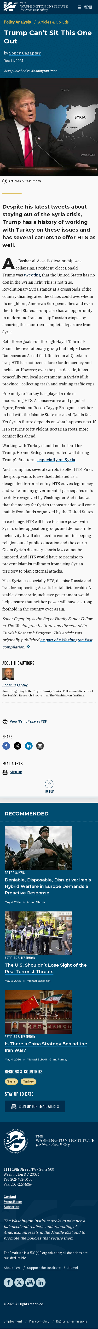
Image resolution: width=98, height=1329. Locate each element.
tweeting (32, 275)
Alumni (72, 1268)
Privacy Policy (39, 1321)
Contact (10, 1197)
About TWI (12, 1268)
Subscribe (11, 1207)
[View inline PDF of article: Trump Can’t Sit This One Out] (49, 721)
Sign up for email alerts (35, 1106)
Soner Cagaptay (25, 53)
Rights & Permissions (71, 1321)
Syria (11, 1081)
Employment (13, 1321)
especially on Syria (56, 459)
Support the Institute (44, 1268)
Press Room (13, 1202)
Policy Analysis (18, 22)
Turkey (28, 1081)
